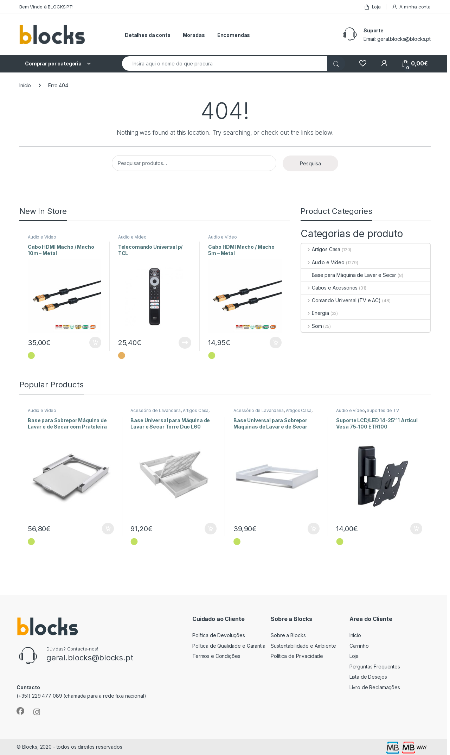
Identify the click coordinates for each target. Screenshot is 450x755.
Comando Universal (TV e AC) (341, 300)
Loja (372, 7)
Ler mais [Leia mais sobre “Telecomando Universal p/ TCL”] (185, 343)
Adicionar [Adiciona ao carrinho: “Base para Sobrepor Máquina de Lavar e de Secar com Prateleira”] (108, 529)
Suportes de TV (383, 410)
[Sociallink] (20, 711)
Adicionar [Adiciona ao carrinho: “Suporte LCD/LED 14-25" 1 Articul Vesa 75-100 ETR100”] (416, 529)
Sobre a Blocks (288, 635)
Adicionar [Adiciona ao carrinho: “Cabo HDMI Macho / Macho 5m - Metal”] (276, 343)
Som (311, 326)
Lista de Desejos (368, 677)
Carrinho (359, 646)
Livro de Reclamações (374, 687)
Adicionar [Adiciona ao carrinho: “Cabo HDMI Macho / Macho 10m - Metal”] (95, 343)
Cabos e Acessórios (329, 288)
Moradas (194, 35)
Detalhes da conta (148, 35)
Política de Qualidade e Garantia (228, 646)
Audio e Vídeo (42, 237)
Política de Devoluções (218, 635)
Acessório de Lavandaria (155, 410)
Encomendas (233, 35)
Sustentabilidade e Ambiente (303, 646)
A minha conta (411, 7)
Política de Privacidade (297, 656)
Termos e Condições (216, 656)
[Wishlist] (363, 63)
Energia (315, 313)
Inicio (355, 635)
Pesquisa (310, 163)
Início (25, 85)
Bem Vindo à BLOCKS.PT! (46, 6)
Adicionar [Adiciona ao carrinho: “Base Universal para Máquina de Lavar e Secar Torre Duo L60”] (211, 529)
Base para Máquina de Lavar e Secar (348, 275)
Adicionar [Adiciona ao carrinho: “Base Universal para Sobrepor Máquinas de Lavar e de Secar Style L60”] (314, 529)
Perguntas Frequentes (374, 667)
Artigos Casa (320, 249)
